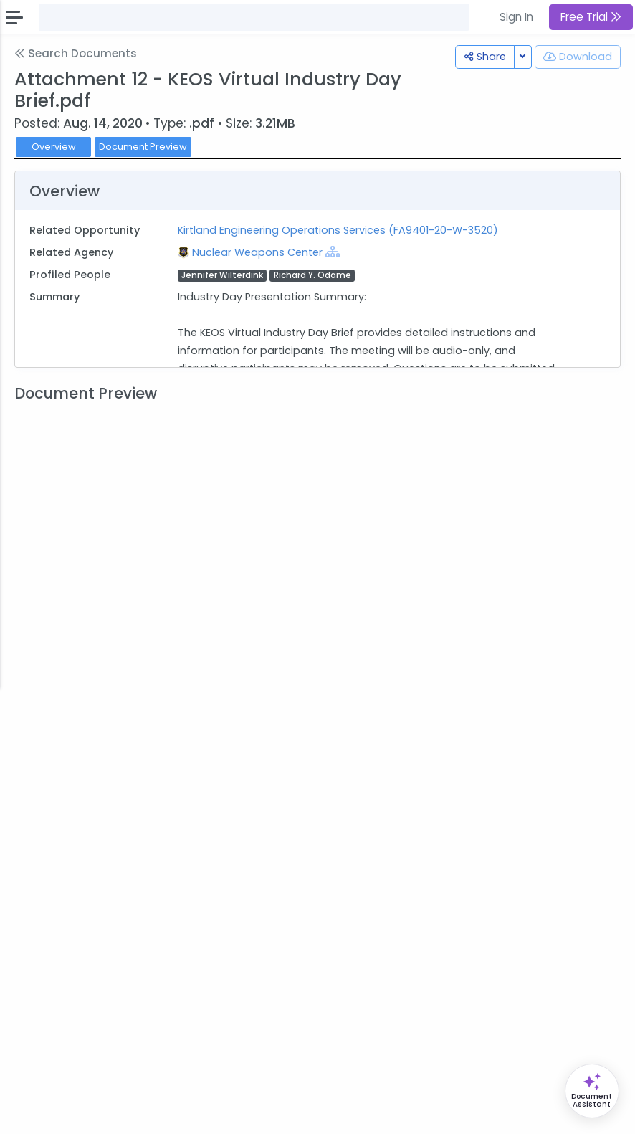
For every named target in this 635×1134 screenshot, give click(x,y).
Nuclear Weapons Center (258, 252)
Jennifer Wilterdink (222, 275)
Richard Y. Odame (312, 275)
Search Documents (75, 53)
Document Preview (143, 146)
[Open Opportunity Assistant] (592, 1091)
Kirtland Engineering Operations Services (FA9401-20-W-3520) (338, 230)
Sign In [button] (516, 16)
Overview (54, 146)
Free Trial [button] (590, 16)
